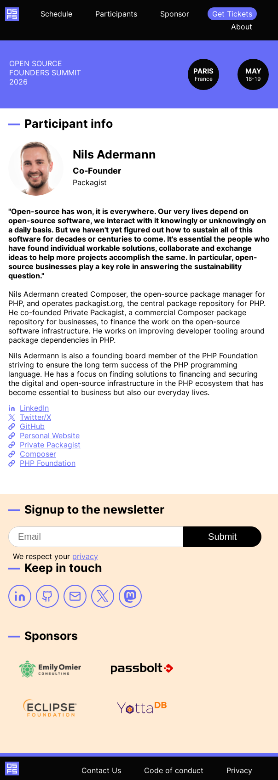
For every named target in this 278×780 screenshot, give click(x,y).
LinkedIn (34, 408)
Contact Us (101, 770)
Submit (222, 536)
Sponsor (174, 13)
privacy (85, 556)
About (241, 26)
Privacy (239, 770)
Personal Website (50, 435)
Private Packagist (50, 444)
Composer (38, 453)
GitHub (32, 426)
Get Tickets (232, 13)
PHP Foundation (47, 463)
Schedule (56, 13)
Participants (116, 13)
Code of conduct (173, 770)
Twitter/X (35, 417)
